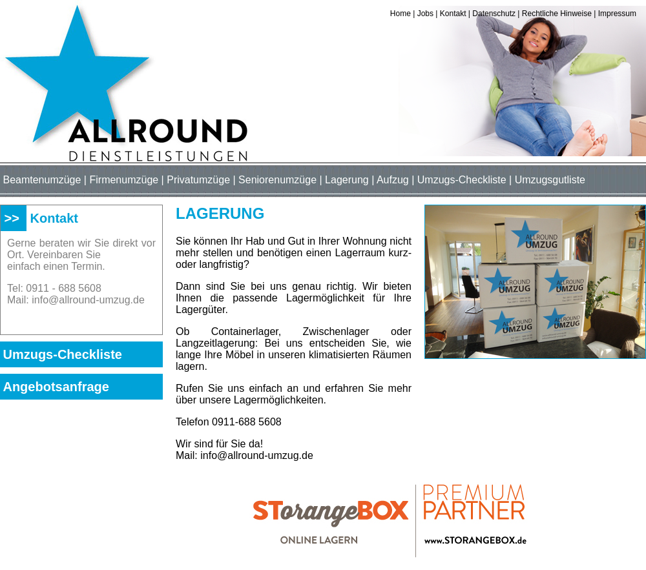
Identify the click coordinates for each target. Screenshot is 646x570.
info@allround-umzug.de (88, 299)
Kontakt (453, 13)
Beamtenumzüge (42, 179)
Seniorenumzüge (277, 179)
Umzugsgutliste (550, 179)
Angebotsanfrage (56, 387)
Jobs (425, 13)
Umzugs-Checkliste (461, 179)
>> (12, 218)
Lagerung (347, 179)
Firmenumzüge (123, 179)
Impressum (617, 13)
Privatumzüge (198, 179)
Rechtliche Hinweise (557, 13)
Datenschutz (494, 13)
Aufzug (393, 179)
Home (400, 13)
